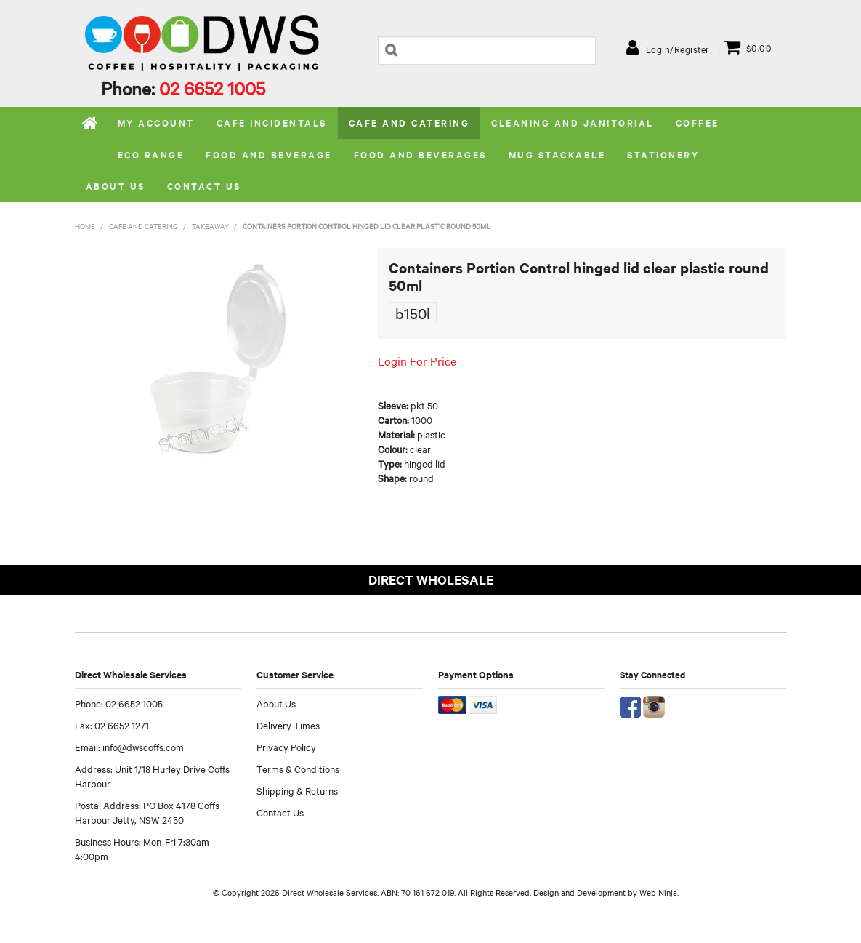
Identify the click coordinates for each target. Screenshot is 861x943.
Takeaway (210, 225)
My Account (156, 122)
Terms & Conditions (297, 768)
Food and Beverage (269, 154)
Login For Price (417, 361)
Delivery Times (288, 724)
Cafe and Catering (409, 122)
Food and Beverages (420, 154)
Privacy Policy (286, 746)
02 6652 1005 (212, 88)
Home (91, 123)
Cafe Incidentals (272, 122)
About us (115, 186)
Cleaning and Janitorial (572, 122)
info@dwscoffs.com (143, 746)
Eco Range (151, 154)
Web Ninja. (659, 892)
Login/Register (678, 49)
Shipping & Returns (297, 790)
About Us (276, 703)
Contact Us (204, 186)
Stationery (663, 154)
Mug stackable (557, 154)
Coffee (697, 122)
